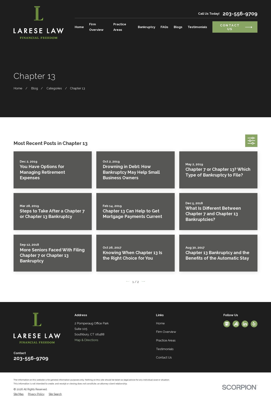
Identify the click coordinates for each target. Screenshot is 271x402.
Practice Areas (166, 340)
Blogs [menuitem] (178, 27)
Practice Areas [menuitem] (119, 27)
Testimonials (165, 349)
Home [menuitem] (79, 27)
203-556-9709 (240, 13)
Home (160, 323)
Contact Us (164, 357)
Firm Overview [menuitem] (96, 27)
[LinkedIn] (245, 324)
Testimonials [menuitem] (197, 27)
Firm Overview (166, 332)
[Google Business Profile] (227, 324)
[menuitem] (19, 394)
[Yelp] (254, 324)
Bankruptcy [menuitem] (146, 27)
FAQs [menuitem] (164, 27)
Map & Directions (86, 340)
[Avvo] (236, 324)
